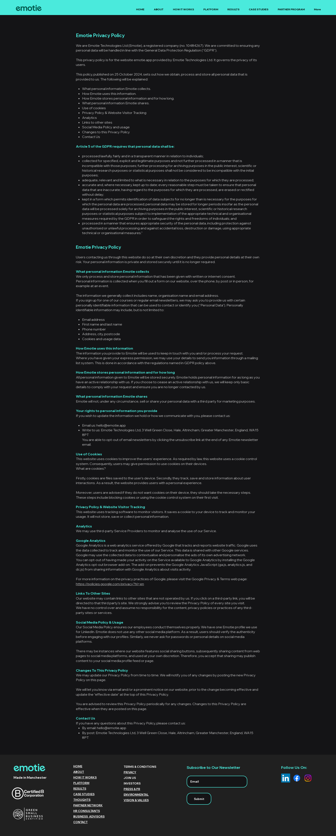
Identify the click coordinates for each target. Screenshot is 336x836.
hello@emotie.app (111, 425)
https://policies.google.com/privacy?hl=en (110, 584)
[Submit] (199, 799)
